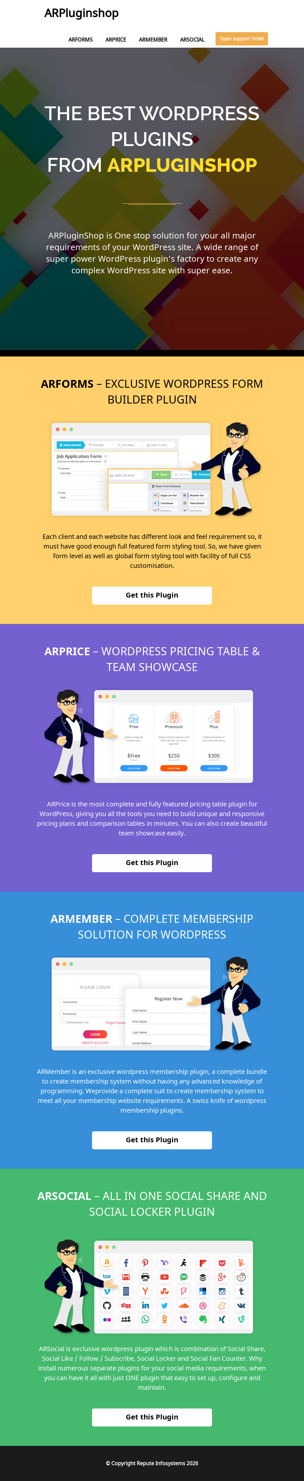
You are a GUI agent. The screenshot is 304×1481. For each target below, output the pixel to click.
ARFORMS (81, 39)
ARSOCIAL (192, 39)
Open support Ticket (242, 38)
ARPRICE (116, 39)
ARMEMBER (153, 39)
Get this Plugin (152, 594)
